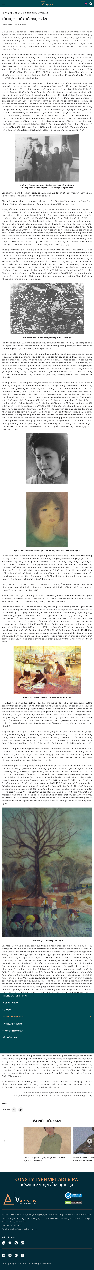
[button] (4, 1141)
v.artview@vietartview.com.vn (22, 1229)
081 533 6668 (16, 1225)
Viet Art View (26, 1263)
